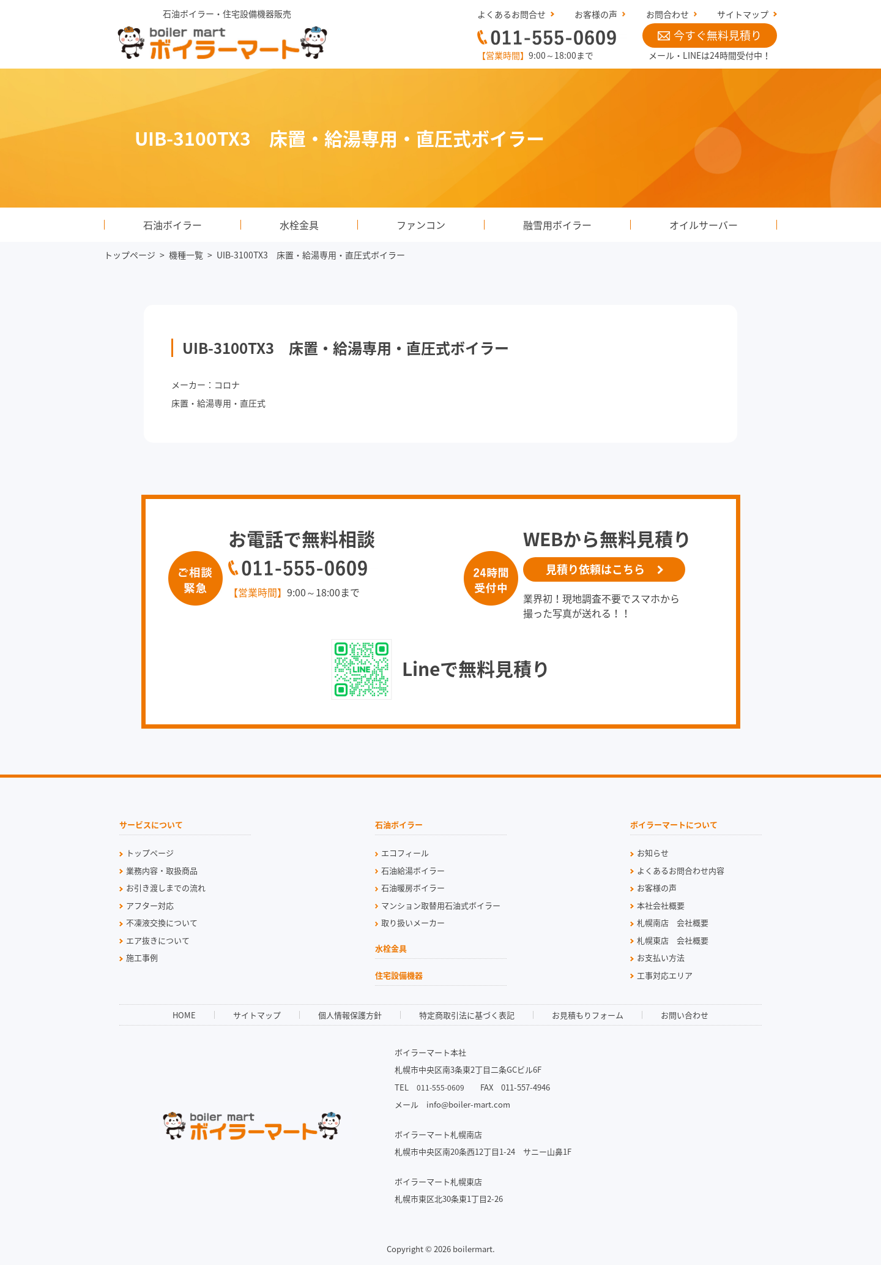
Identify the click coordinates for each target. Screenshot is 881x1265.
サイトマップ (742, 14)
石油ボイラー (172, 224)
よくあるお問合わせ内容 (680, 870)
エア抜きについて (158, 940)
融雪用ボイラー (557, 224)
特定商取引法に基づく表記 (467, 1015)
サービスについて (151, 825)
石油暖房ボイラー (413, 887)
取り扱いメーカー (413, 922)
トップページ (129, 255)
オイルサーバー (703, 224)
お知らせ (653, 852)
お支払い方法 (661, 957)
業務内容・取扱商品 (162, 870)
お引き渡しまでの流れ (166, 887)
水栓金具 (299, 224)
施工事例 (142, 957)
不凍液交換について (162, 922)
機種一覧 (186, 255)
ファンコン (420, 224)
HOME (184, 1015)
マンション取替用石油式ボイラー (440, 905)
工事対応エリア (665, 975)
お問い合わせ (684, 1015)
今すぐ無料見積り (710, 35)
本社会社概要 (661, 905)
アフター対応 (150, 905)
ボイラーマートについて (674, 825)
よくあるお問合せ (511, 14)
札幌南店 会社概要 (672, 922)
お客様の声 (595, 14)
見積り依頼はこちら (595, 569)
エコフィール (405, 852)
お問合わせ (667, 14)
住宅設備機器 (399, 976)
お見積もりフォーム (587, 1015)
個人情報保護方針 (350, 1015)
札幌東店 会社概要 (672, 940)
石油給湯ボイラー (413, 870)
